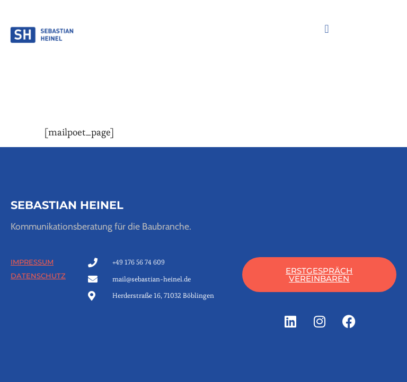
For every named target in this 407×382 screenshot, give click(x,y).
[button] (327, 29)
